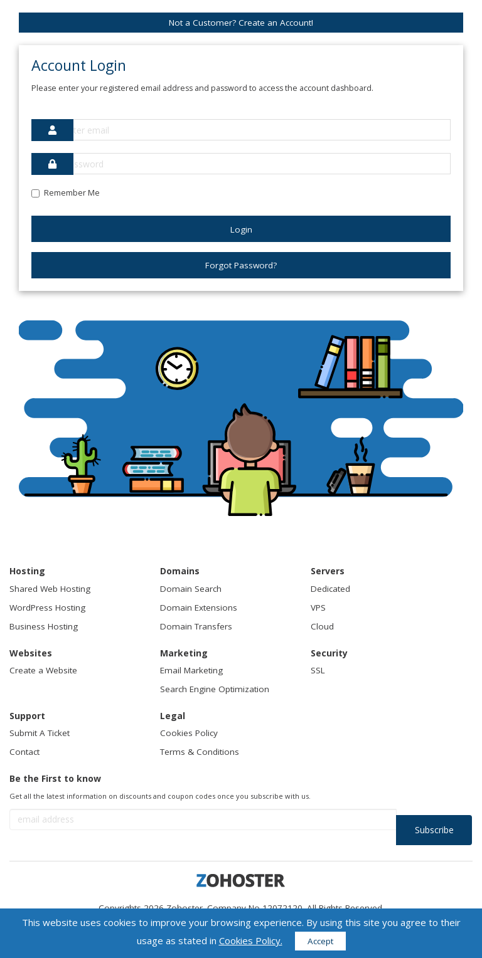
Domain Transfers (196, 626)
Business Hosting (43, 626)
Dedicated (330, 588)
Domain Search (191, 588)
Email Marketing (191, 670)
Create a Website (43, 670)
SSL (318, 670)
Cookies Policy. (250, 940)
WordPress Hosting (47, 607)
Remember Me (65, 192)
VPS (318, 607)
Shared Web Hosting (49, 588)
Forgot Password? (241, 265)
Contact (24, 751)
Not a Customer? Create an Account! (241, 22)
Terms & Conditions (199, 751)
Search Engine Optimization (214, 689)
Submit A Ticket (39, 733)
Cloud (322, 626)
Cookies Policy (189, 733)
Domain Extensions (198, 607)
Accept (320, 941)
